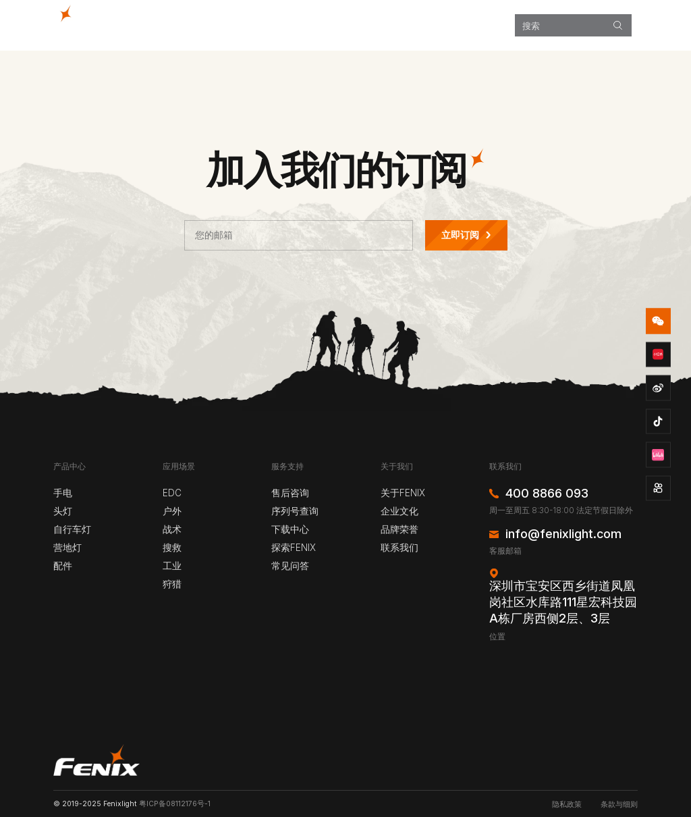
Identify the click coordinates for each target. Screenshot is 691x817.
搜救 (172, 547)
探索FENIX (385, 25)
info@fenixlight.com (563, 534)
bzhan (658, 455)
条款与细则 (619, 804)
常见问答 (290, 565)
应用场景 (334, 25)
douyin (658, 421)
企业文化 (399, 511)
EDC (172, 492)
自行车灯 (72, 529)
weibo (658, 388)
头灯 (62, 511)
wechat (658, 321)
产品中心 (284, 25)
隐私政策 (567, 804)
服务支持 (436, 25)
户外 (172, 511)
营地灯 (67, 547)
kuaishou (658, 488)
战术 (172, 529)
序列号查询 (295, 511)
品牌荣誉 (399, 529)
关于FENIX (403, 492)
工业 (172, 565)
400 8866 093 (546, 493)
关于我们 (486, 25)
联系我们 (399, 547)
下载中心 (290, 529)
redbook (658, 354)
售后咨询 (290, 492)
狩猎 (172, 584)
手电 (62, 492)
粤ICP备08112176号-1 (175, 803)
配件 (62, 565)
